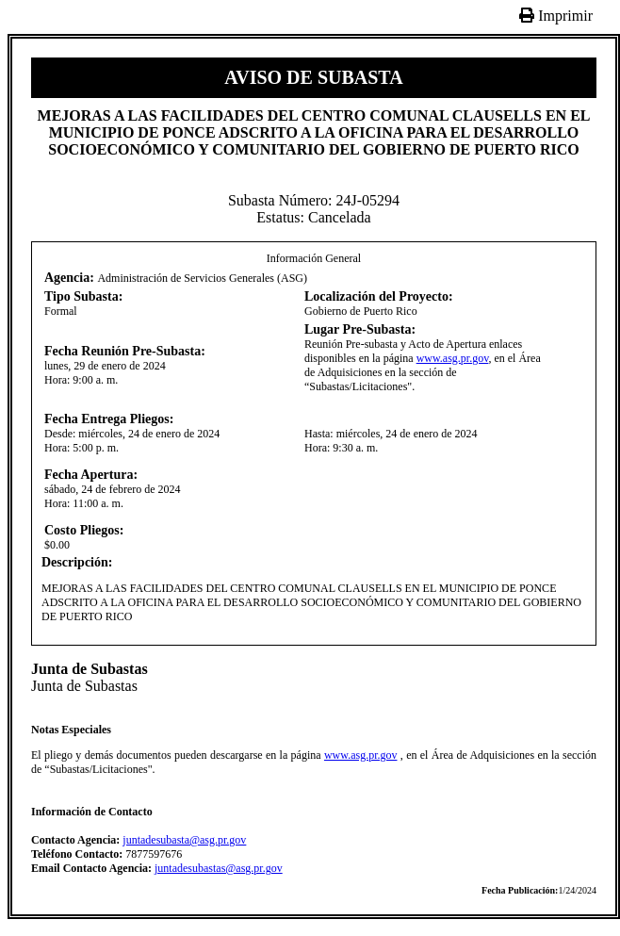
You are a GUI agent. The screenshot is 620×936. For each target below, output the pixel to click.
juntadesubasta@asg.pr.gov (184, 839)
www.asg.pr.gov (452, 358)
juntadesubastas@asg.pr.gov (219, 868)
